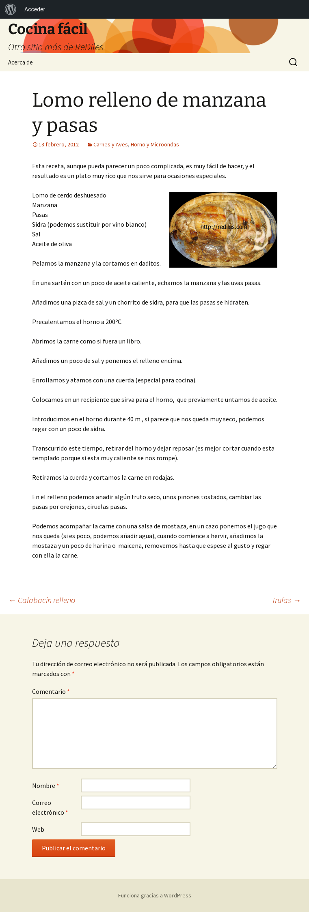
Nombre (45, 785)
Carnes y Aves (110, 144)
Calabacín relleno (41, 600)
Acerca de (20, 62)
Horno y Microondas (155, 144)
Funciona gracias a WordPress (154, 895)
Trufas (286, 600)
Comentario (51, 691)
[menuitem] (10, 9)
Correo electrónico (50, 807)
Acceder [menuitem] (34, 9)
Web (38, 829)
